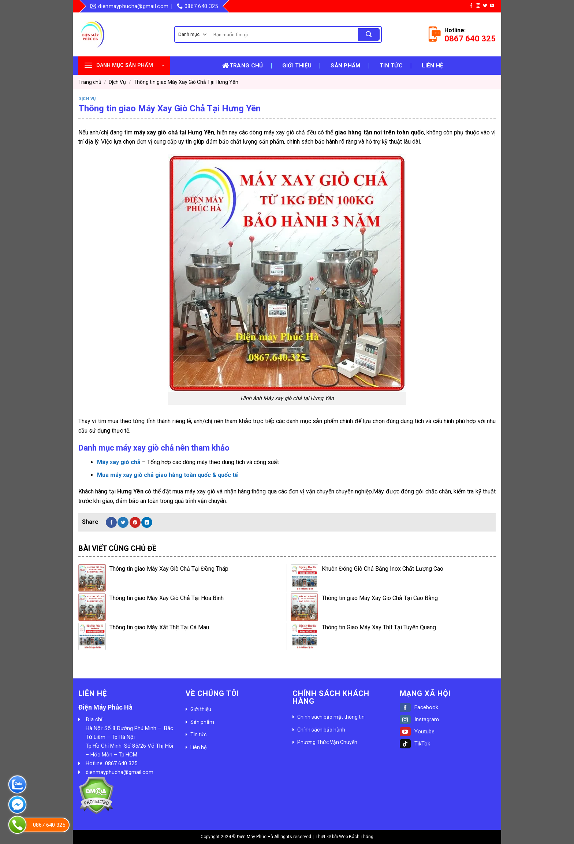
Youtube (417, 731)
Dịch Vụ (117, 82)
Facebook (419, 707)
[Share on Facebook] (111, 522)
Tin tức (391, 65)
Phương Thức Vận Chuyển (327, 742)
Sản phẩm (345, 65)
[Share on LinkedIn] (146, 522)
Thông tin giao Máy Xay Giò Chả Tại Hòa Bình (166, 598)
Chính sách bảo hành (321, 730)
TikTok (415, 743)
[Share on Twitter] (123, 522)
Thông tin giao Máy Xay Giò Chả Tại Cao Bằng (380, 598)
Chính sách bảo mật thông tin (331, 717)
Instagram (419, 719)
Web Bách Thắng (356, 836)
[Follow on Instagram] (478, 5)
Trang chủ (242, 65)
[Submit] (368, 34)
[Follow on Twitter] (485, 5)
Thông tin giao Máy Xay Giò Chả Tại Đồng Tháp (168, 568)
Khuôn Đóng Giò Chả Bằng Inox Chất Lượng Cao (382, 568)
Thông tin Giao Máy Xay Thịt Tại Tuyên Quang (379, 627)
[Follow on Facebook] (471, 5)
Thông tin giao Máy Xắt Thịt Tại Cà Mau (159, 627)
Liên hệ (432, 65)
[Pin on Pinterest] (135, 522)
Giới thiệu (297, 65)
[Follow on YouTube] (492, 5)
